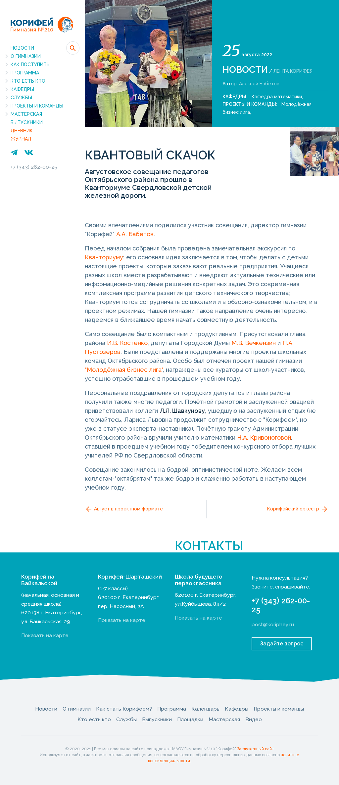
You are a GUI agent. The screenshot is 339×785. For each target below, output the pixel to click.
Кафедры (22, 89)
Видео (253, 719)
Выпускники (27, 122)
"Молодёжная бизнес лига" (124, 369)
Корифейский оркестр (297, 509)
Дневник (22, 130)
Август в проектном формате (124, 509)
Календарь (205, 709)
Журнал (21, 139)
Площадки (190, 719)
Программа (25, 72)
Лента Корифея (293, 71)
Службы (21, 97)
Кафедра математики (277, 96)
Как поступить (30, 64)
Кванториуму (104, 257)
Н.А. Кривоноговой (264, 437)
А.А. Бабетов (135, 234)
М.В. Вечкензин (253, 342)
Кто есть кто (28, 81)
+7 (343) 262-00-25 (34, 167)
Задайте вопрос (281, 643)
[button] (72, 48)
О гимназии (26, 56)
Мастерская (26, 114)
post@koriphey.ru (273, 624)
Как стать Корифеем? (124, 709)
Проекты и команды (37, 106)
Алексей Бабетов (259, 83)
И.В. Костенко (127, 342)
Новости (22, 48)
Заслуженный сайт (255, 749)
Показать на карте (45, 635)
